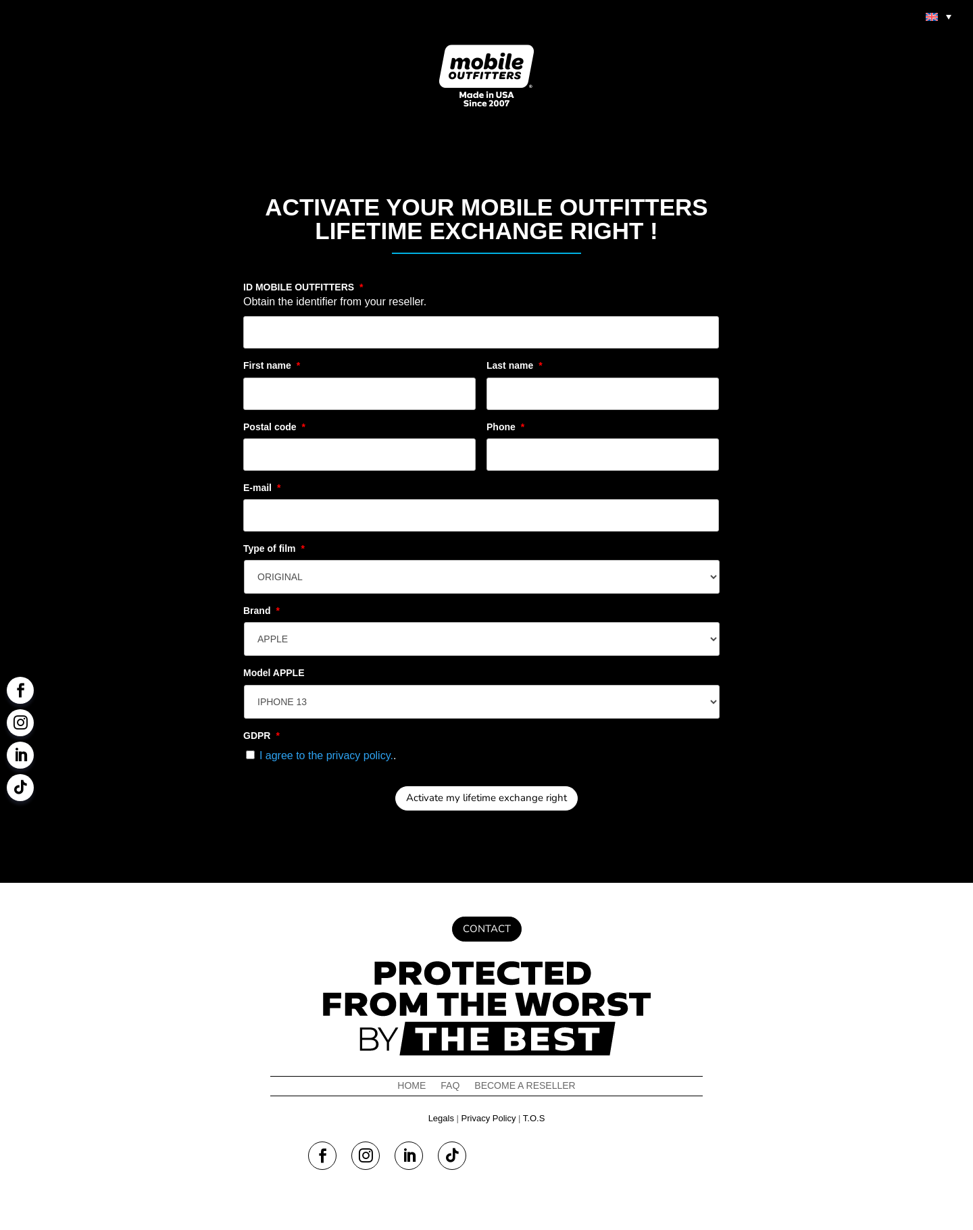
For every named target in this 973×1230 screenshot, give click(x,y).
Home (411, 1086)
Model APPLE (274, 672)
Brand (261, 610)
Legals (441, 1118)
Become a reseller (524, 1086)
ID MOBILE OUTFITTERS (303, 287)
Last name (515, 365)
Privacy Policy (488, 1118)
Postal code (274, 426)
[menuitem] (938, 16)
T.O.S (534, 1118)
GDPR (261, 735)
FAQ (450, 1086)
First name (271, 365)
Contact (487, 929)
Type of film (274, 548)
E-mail (261, 487)
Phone (505, 426)
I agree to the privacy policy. (326, 755)
